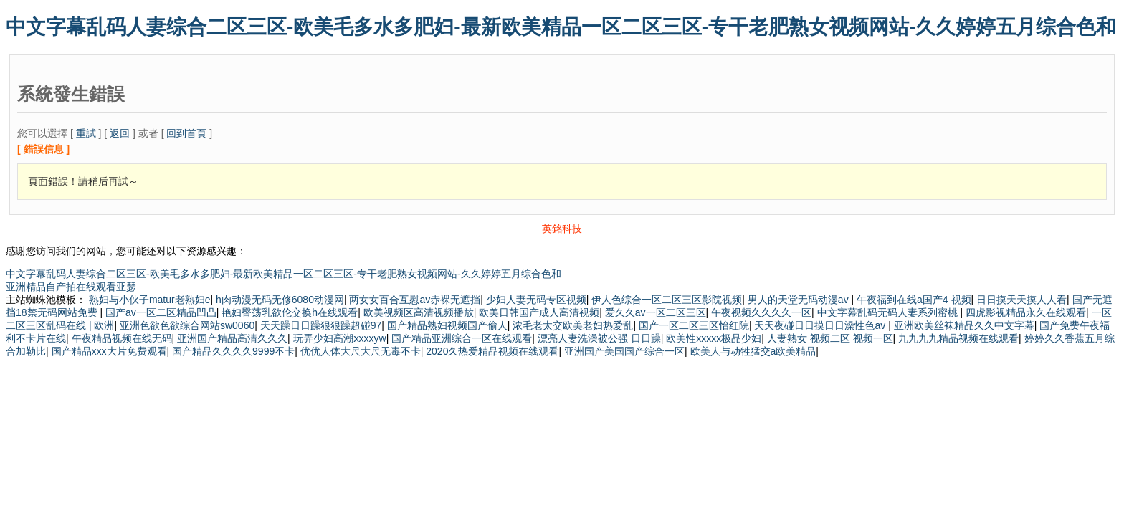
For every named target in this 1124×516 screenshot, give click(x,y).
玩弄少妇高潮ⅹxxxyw (339, 338)
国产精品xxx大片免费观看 (109, 351)
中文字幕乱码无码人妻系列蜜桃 (889, 312)
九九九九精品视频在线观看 (958, 338)
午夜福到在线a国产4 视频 (914, 299)
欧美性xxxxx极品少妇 (713, 338)
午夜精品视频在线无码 (122, 338)
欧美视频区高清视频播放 (418, 312)
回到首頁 (186, 133)
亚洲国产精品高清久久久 (232, 338)
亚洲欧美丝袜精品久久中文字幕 (964, 325)
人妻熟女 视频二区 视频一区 (830, 338)
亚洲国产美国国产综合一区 (624, 351)
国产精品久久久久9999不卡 (233, 351)
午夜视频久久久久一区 (761, 312)
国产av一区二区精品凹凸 (160, 312)
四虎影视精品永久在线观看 (1026, 312)
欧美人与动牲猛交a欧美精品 (753, 351)
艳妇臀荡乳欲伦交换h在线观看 (290, 312)
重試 (86, 133)
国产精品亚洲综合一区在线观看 (461, 338)
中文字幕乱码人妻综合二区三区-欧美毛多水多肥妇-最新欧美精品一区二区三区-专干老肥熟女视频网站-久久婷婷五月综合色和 (561, 27)
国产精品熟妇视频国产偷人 (447, 325)
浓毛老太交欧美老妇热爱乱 (573, 325)
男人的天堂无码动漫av (800, 299)
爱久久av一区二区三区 (655, 312)
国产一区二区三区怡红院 (694, 325)
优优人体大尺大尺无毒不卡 (360, 351)
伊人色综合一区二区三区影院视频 (666, 299)
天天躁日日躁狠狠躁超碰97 (321, 325)
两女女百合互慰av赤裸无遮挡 (414, 299)
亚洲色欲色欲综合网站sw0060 (187, 325)
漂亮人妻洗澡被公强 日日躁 (599, 338)
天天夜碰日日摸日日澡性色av (821, 325)
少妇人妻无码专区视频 (536, 299)
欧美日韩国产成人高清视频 (539, 312)
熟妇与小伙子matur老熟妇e (150, 299)
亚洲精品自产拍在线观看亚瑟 (71, 286)
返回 (120, 133)
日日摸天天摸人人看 (1021, 299)
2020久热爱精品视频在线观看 (492, 351)
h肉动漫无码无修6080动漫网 (280, 299)
